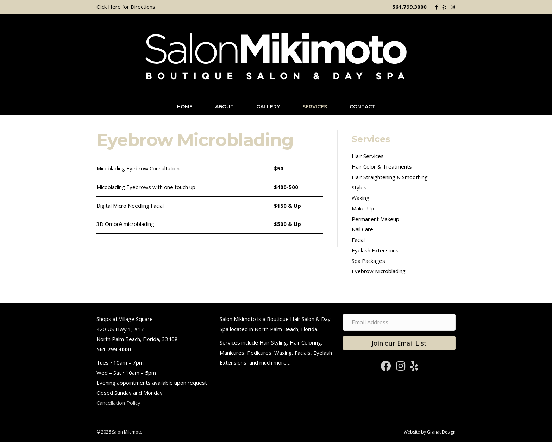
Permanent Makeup (375, 218)
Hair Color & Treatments (382, 166)
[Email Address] (399, 322)
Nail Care (362, 229)
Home (185, 106)
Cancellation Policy (118, 402)
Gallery (268, 106)
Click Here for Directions (125, 6)
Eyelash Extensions (375, 250)
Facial (358, 239)
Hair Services (368, 155)
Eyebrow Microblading (379, 270)
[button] (399, 343)
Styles (359, 187)
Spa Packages (368, 260)
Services (314, 106)
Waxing (360, 197)
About (224, 106)
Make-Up (363, 208)
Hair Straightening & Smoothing (390, 177)
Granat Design (441, 432)
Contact (362, 106)
